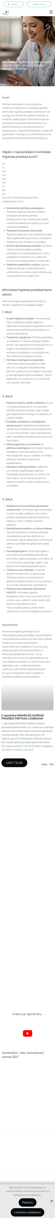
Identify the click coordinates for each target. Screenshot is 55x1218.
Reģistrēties (39, 4)
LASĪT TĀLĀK (14, 762)
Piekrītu (27, 1202)
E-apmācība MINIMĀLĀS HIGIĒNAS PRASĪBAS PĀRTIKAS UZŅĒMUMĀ (23, 717)
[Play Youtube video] (27, 1033)
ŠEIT (15, 1057)
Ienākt (14, 4)
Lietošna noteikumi (27, 1212)
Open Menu (51, 12)
